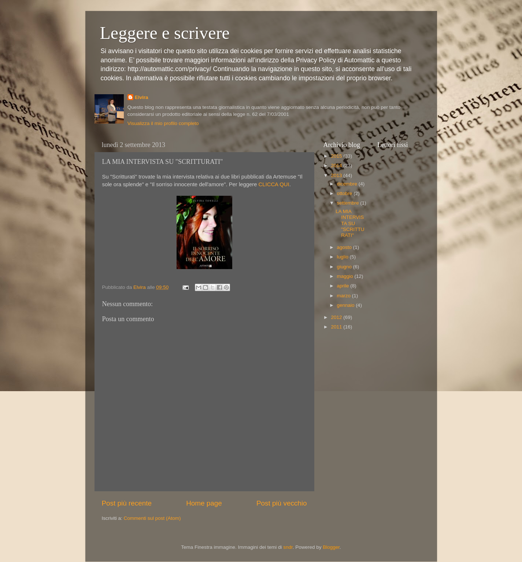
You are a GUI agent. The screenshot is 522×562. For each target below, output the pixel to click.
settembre (348, 203)
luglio (343, 257)
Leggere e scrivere (165, 33)
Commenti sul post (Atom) (152, 518)
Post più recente (127, 503)
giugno (345, 266)
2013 (337, 175)
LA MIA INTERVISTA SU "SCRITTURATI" (350, 223)
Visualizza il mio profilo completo (163, 123)
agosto (345, 247)
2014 (337, 165)
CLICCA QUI (273, 184)
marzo (344, 295)
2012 (337, 317)
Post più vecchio (281, 503)
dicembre (348, 184)
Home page (204, 503)
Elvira (141, 97)
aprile (344, 286)
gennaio (346, 305)
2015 (337, 156)
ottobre (345, 193)
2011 (337, 327)
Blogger (331, 547)
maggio (346, 276)
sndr (288, 547)
